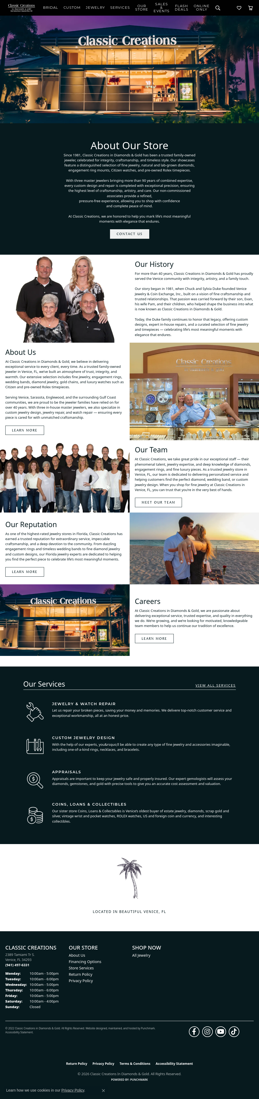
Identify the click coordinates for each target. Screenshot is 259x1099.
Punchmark (148, 1028)
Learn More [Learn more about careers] (154, 638)
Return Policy (80, 974)
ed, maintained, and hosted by (122, 1028)
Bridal (50, 8)
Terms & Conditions (135, 1063)
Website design (95, 1028)
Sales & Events (161, 8)
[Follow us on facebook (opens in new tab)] (194, 1031)
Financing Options (85, 961)
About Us (77, 955)
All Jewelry (141, 955)
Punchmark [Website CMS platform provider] (139, 1080)
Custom (71, 8)
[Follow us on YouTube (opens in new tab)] (220, 1031)
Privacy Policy (81, 980)
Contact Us (130, 233)
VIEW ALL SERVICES (216, 685)
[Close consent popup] (103, 1090)
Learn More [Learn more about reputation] (24, 571)
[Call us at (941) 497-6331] (17, 965)
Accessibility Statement (19, 1032)
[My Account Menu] (228, 8)
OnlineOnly (202, 8)
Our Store (141, 8)
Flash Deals (181, 8)
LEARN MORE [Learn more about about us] (24, 430)
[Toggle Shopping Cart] (250, 8)
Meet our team (158, 502)
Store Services (81, 967)
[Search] (218, 8)
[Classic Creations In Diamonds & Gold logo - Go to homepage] (21, 8)
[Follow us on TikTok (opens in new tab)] (234, 1031)
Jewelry (95, 8)
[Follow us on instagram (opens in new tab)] (207, 1031)
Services (120, 8)
